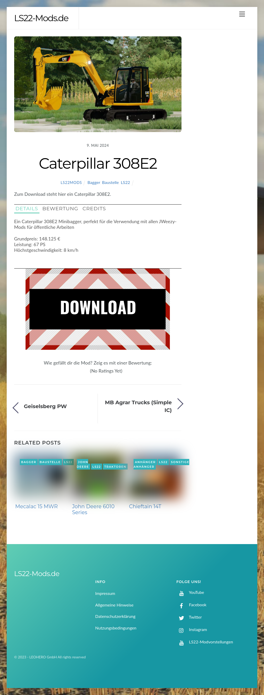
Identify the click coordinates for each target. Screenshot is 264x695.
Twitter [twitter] (189, 617)
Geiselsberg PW (45, 406)
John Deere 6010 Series (93, 509)
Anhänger (145, 462)
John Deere (83, 464)
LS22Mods (71, 182)
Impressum (105, 593)
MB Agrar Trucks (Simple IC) (138, 406)
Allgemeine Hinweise (114, 604)
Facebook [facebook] (191, 604)
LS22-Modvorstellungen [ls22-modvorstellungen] (204, 641)
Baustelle (110, 182)
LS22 (125, 182)
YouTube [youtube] (190, 592)
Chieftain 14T (145, 506)
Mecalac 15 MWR (36, 506)
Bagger (93, 182)
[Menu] (242, 14)
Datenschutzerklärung (115, 616)
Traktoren (115, 466)
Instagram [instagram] (191, 629)
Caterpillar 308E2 (98, 163)
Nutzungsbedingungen (115, 627)
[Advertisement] (221, 120)
